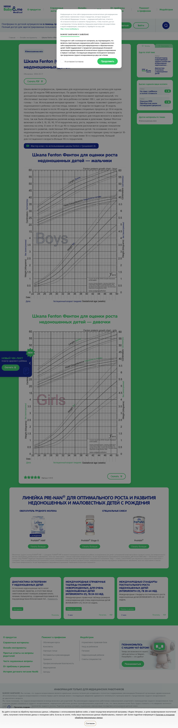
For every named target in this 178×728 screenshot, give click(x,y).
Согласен (90, 723)
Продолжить (107, 61)
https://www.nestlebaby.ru (69, 29)
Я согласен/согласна (72, 61)
